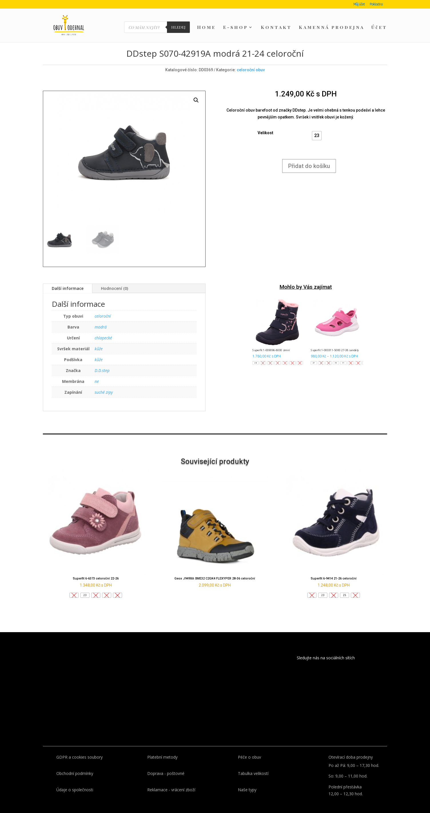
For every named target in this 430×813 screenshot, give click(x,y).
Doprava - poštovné (165, 763)
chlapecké (103, 328)
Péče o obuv (249, 747)
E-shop (235, 27)
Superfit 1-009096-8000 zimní (271, 340)
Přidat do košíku (309, 156)
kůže (99, 338)
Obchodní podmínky (74, 763)
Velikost (265, 122)
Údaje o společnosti (74, 779)
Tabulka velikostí (253, 763)
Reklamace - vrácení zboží (171, 779)
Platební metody (162, 747)
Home (206, 27)
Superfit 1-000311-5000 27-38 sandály (335, 340)
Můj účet (359, 4)
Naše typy (247, 779)
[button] (316, 125)
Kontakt (276, 27)
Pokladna (376, 4)
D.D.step (102, 360)
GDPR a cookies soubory (79, 747)
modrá (101, 317)
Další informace (67, 278)
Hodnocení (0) (114, 278)
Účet (379, 27)
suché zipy (104, 382)
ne (97, 371)
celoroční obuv (251, 60)
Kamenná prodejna (331, 27)
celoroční (103, 306)
